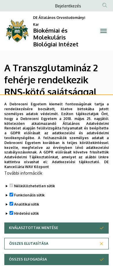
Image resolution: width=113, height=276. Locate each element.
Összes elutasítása (28, 248)
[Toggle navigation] (103, 30)
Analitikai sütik (26, 208)
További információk (23, 177)
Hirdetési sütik (26, 218)
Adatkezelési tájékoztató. (76, 166)
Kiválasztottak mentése (33, 232)
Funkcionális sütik (29, 199)
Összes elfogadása (28, 263)
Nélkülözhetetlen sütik (34, 190)
